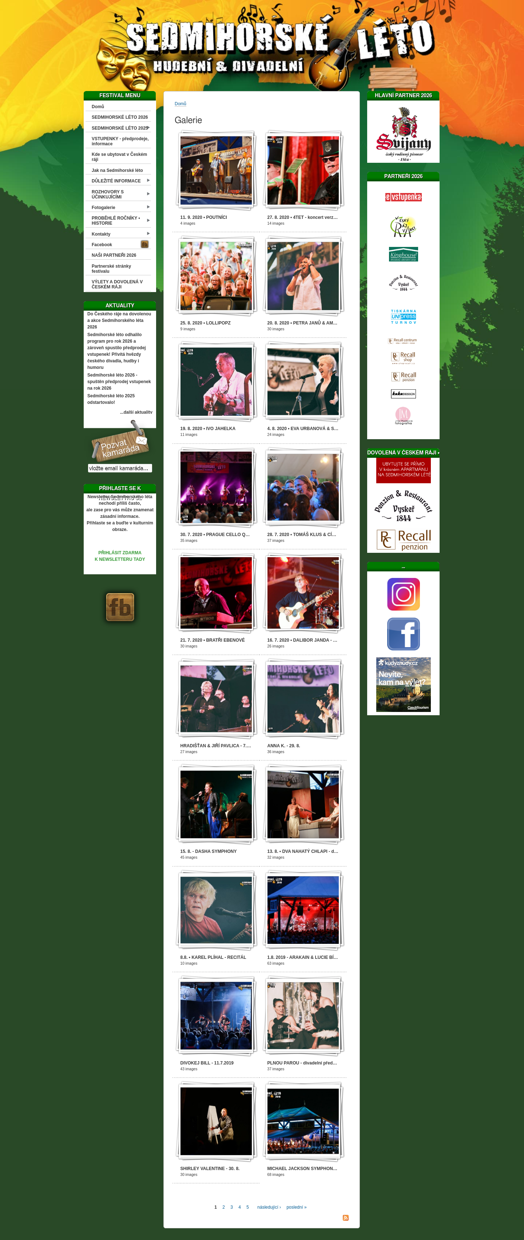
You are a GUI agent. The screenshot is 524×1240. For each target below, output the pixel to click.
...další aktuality (136, 412)
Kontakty (101, 234)
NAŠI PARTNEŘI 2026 (114, 255)
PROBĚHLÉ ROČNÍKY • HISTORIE (116, 221)
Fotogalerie (103, 207)
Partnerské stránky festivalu (111, 269)
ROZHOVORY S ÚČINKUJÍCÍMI (108, 194)
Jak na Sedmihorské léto (117, 170)
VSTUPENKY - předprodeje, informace (120, 141)
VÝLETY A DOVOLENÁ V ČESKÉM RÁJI (117, 284)
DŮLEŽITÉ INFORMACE (116, 181)
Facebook (102, 244)
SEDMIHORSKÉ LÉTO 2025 (120, 128)
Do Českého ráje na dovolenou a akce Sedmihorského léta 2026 (119, 320)
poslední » (296, 1207)
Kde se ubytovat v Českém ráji (119, 157)
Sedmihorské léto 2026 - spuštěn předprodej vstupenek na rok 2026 (119, 382)
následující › (269, 1207)
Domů (98, 106)
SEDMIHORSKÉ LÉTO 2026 (120, 117)
